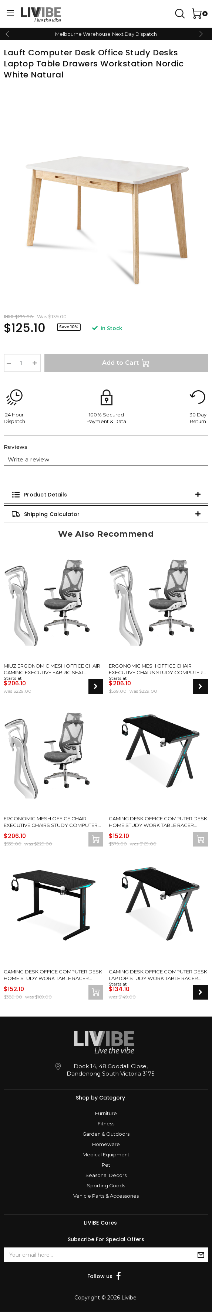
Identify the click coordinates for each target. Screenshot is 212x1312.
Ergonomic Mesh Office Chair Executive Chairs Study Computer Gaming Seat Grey (51, 822)
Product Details (39, 494)
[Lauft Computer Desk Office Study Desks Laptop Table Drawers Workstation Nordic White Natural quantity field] (22, 363)
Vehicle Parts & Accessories (106, 1196)
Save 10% (68, 327)
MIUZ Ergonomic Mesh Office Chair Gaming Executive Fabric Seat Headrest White (52, 669)
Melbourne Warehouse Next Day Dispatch (106, 34)
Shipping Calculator (45, 514)
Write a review (28, 459)
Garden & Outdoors (106, 1134)
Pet (106, 1165)
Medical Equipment (106, 1154)
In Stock (107, 328)
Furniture (106, 1113)
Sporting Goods (106, 1185)
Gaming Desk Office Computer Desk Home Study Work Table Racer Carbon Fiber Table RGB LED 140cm (158, 822)
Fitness (106, 1123)
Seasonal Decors (106, 1175)
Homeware (106, 1144)
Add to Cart (126, 363)
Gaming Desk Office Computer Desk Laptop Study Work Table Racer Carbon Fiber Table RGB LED (158, 975)
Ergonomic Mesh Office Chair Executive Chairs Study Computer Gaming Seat (156, 669)
